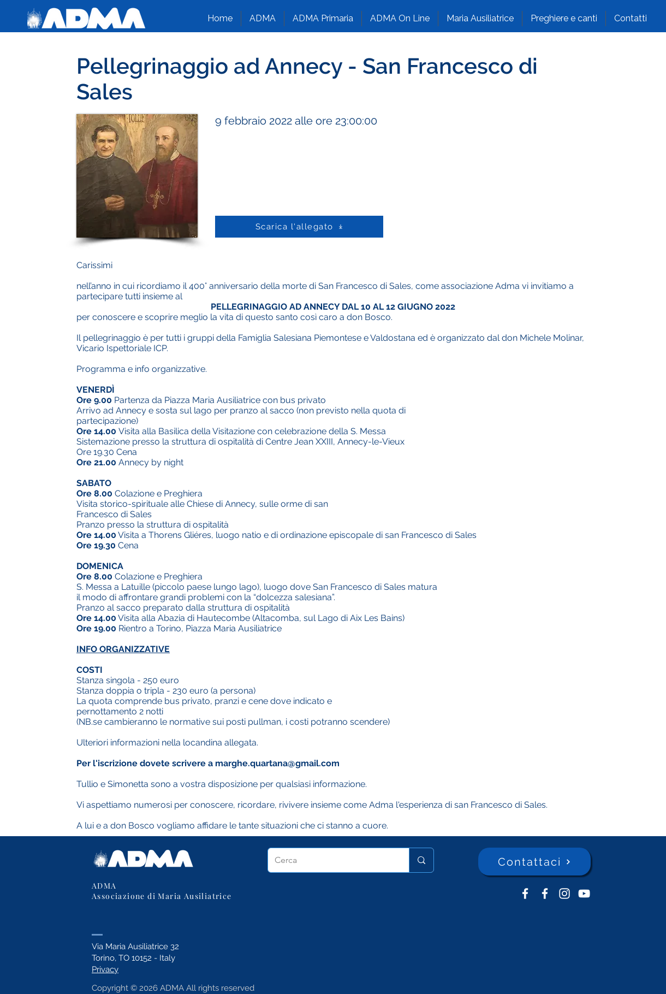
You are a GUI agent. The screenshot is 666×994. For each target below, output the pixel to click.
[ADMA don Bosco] (525, 893)
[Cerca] (330, 860)
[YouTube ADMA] (584, 893)
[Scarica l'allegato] (299, 227)
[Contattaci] (534, 861)
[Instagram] (564, 893)
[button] (262, 18)
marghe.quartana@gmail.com (277, 763)
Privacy (105, 969)
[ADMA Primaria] (545, 893)
